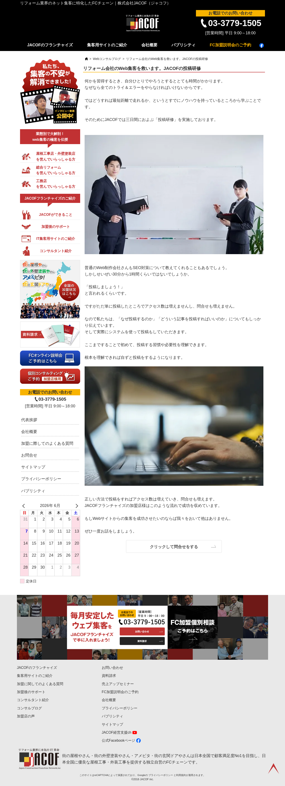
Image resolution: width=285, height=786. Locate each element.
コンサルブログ (29, 708)
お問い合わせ (112, 668)
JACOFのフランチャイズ (50, 45)
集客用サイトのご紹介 (107, 45)
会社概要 (149, 45)
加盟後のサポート (31, 692)
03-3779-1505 (234, 23)
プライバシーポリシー (41, 479)
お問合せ (29, 455)
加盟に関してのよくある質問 (40, 684)
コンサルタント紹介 (33, 700)
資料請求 (109, 676)
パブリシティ (183, 45)
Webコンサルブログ (107, 59)
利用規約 (181, 775)
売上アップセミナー (118, 684)
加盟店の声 (26, 716)
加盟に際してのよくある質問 (47, 443)
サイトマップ (33, 467)
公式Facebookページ (118, 740)
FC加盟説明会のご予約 (230, 45)
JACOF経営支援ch (116, 732)
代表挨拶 (29, 420)
